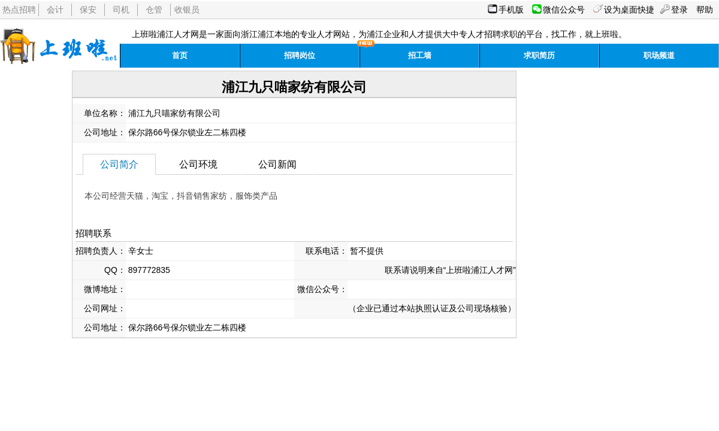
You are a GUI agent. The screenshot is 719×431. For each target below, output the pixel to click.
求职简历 (539, 55)
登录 (679, 9)
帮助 (704, 9)
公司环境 (198, 164)
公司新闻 (277, 164)
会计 (55, 9)
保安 (88, 9)
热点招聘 (19, 9)
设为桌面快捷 (629, 9)
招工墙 (419, 55)
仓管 (154, 9)
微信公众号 (564, 9)
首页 (180, 55)
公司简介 (119, 164)
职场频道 (659, 55)
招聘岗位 (299, 55)
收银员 (187, 9)
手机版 (511, 9)
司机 (121, 9)
